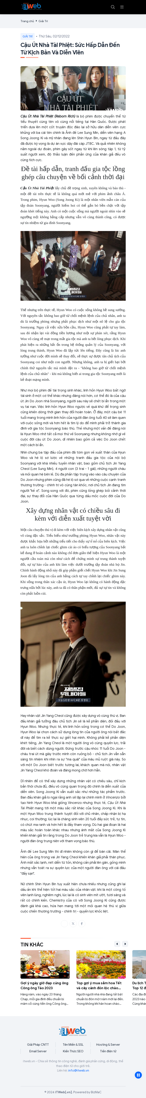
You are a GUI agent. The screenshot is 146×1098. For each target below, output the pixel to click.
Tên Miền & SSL (73, 1045)
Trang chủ (27, 21)
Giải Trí (43, 21)
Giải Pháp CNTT (38, 1045)
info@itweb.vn (78, 1070)
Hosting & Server (108, 1045)
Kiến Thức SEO (73, 1051)
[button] (122, 7)
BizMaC (96, 1092)
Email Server (38, 1051)
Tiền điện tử (108, 1051)
